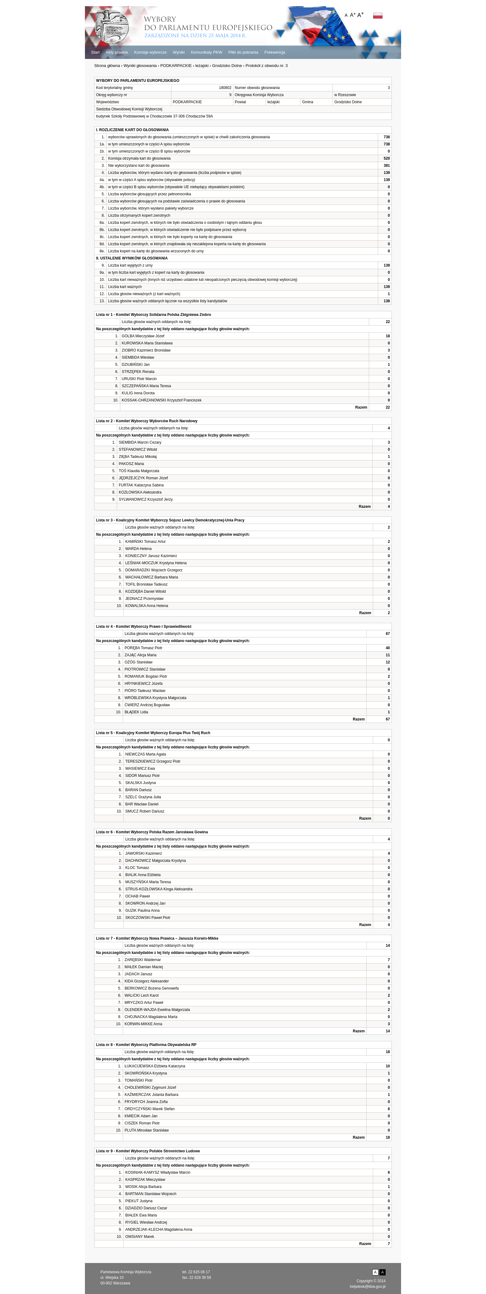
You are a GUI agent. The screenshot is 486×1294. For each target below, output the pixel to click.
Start (95, 52)
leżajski (202, 65)
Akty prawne (117, 52)
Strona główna (107, 65)
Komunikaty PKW (206, 52)
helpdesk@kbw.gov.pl (368, 1286)
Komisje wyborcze (150, 52)
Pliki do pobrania (243, 52)
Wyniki (179, 52)
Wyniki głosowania (140, 65)
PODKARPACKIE (176, 65)
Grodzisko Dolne (227, 65)
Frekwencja (274, 52)
